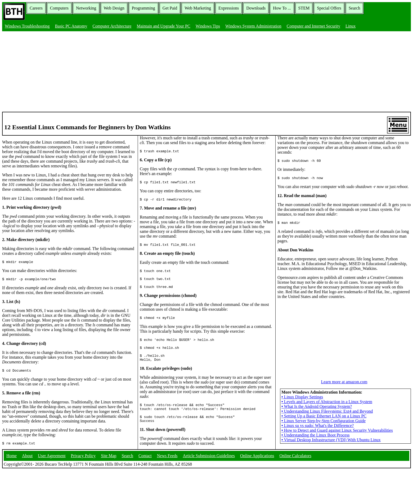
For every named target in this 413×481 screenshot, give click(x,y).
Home (11, 466)
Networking (86, 8)
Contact (145, 466)
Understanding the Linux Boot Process (315, 451)
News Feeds (167, 466)
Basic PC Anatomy (71, 26)
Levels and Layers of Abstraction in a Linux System (326, 418)
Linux (350, 26)
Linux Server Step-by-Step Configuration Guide (323, 437)
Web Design (114, 8)
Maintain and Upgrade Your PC (163, 26)
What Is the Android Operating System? (316, 422)
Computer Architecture (111, 26)
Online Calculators (295, 466)
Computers (59, 8)
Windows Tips (208, 26)
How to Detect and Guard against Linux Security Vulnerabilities (337, 446)
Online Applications (257, 466)
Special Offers (329, 8)
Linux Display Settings (302, 413)
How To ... (282, 8)
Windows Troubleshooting (27, 26)
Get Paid (170, 8)
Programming (143, 8)
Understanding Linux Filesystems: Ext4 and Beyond (327, 427)
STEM (304, 8)
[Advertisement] (206, 72)
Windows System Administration (253, 26)
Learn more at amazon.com (344, 398)
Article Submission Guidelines (209, 466)
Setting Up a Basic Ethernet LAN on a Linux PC (323, 432)
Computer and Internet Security (313, 26)
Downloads (256, 8)
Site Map (108, 466)
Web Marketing (198, 8)
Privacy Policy (83, 466)
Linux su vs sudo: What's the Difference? (317, 441)
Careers (36, 8)
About (27, 466)
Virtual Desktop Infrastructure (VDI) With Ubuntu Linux (331, 456)
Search (354, 8)
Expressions (228, 8)
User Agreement (51, 466)
